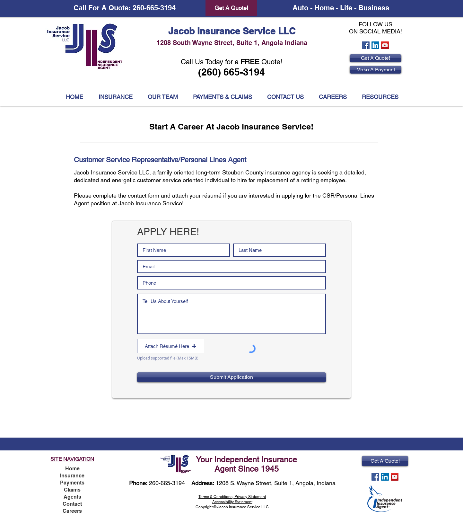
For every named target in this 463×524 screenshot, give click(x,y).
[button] (380, 97)
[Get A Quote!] (231, 8)
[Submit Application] (231, 377)
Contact (72, 504)
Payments (72, 483)
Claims (72, 490)
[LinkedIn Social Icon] (375, 45)
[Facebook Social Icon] (366, 45)
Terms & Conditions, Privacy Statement (232, 496)
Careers (72, 511)
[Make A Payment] (375, 70)
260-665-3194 (167, 483)
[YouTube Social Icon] (385, 45)
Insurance (72, 476)
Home (72, 469)
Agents (72, 497)
